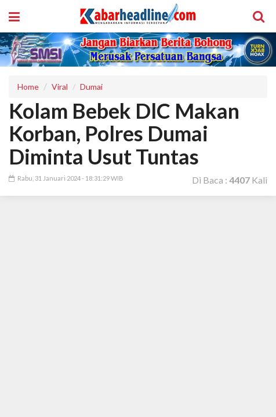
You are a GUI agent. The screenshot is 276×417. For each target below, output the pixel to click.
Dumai (91, 87)
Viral (60, 87)
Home (28, 87)
